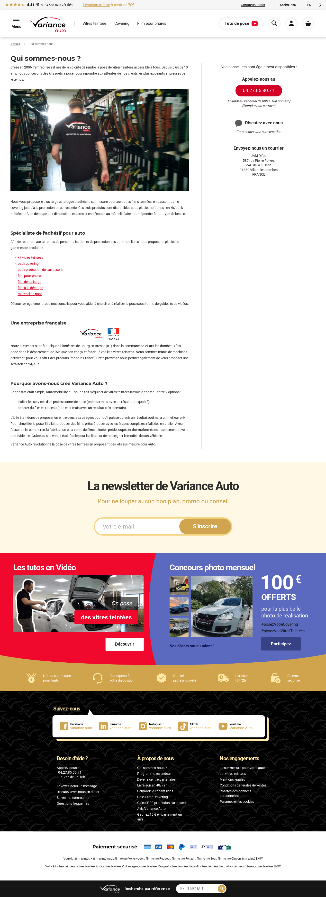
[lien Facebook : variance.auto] (79, 726)
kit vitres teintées (30, 257)
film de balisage (29, 282)
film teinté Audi (103, 858)
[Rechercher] (222, 889)
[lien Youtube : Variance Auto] (237, 726)
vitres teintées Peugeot (154, 866)
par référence (147, 888)
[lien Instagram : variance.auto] (158, 726)
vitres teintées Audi (89, 866)
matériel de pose (30, 294)
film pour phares (30, 276)
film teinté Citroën (229, 858)
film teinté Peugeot (157, 858)
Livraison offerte (96, 5)
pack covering (28, 263)
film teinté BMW (252, 858)
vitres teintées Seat (212, 866)
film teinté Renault (183, 858)
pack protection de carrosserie (40, 270)
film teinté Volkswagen (129, 858)
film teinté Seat (206, 858)
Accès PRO (288, 5)
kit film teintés (80, 858)
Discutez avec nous (259, 123)
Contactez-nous (253, 5)
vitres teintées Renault (184, 866)
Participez (281, 643)
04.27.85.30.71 (258, 90)
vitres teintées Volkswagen (120, 866)
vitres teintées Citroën (240, 866)
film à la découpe (30, 288)
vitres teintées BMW (268, 866)
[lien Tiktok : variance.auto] (196, 726)
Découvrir (124, 644)
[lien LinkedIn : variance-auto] (119, 726)
